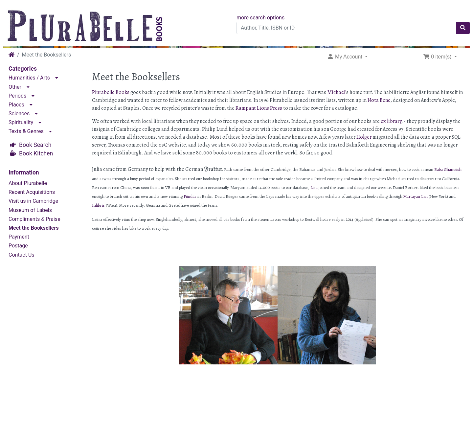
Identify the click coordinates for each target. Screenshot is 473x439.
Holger (364, 137)
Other (15, 87)
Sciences (19, 113)
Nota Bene (379, 100)
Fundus (190, 196)
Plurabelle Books (110, 92)
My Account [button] (345, 56)
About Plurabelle (28, 183)
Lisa (314, 187)
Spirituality (21, 122)
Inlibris (98, 205)
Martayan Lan (415, 196)
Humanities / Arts (29, 78)
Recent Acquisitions (32, 192)
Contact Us (21, 255)
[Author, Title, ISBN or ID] (346, 28)
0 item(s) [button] (438, 56)
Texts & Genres (26, 131)
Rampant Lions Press (259, 108)
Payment (19, 237)
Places (16, 105)
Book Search (35, 145)
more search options (260, 17)
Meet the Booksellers (34, 228)
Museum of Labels (30, 210)
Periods (17, 96)
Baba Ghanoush (448, 169)
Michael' (336, 92)
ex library (391, 121)
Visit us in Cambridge (33, 201)
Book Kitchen (36, 153)
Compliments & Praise (34, 219)
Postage (18, 246)
